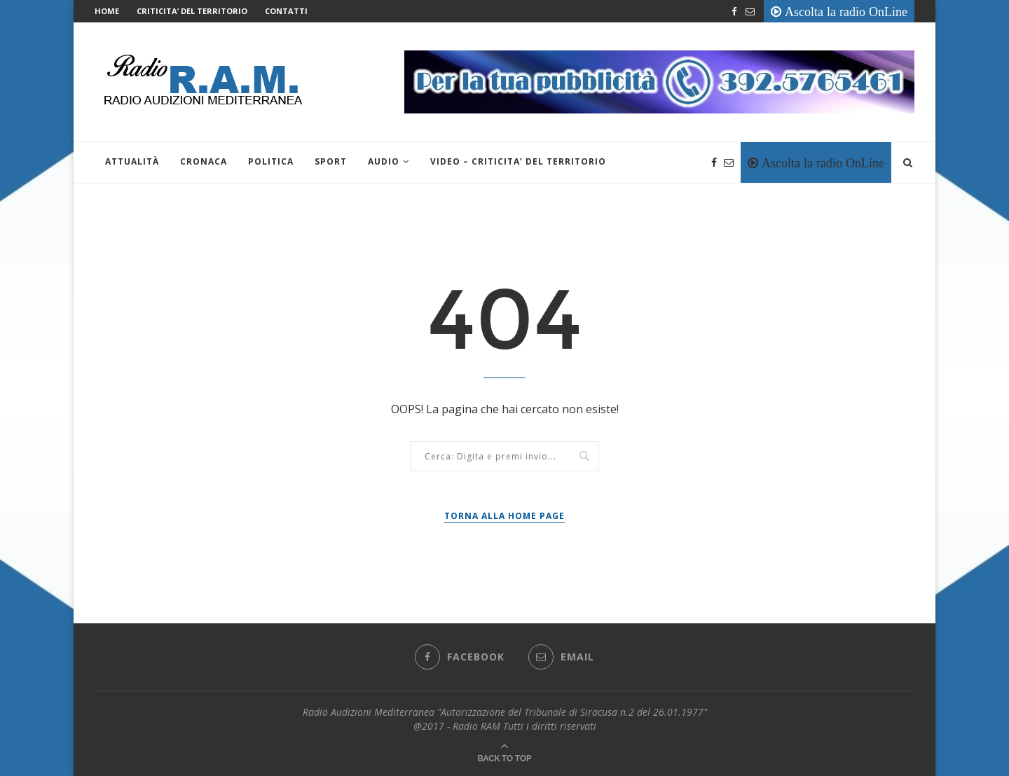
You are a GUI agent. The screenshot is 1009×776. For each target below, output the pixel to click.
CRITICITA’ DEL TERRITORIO (192, 11)
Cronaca (203, 161)
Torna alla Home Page (504, 516)
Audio (383, 161)
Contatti (286, 11)
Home (107, 11)
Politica (271, 161)
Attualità (132, 161)
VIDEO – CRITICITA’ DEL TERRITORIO (518, 161)
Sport (331, 161)
